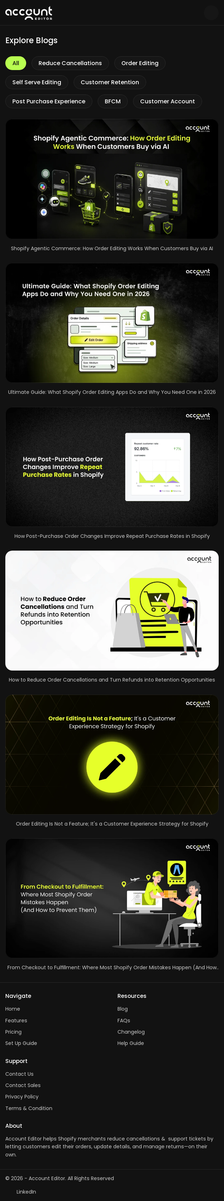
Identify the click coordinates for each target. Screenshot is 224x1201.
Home (12, 1008)
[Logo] (102, 13)
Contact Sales (23, 1085)
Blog (122, 1008)
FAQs (123, 1020)
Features (16, 1020)
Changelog (131, 1031)
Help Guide (130, 1043)
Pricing (13, 1031)
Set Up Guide (21, 1043)
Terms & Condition (28, 1108)
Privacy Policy (22, 1096)
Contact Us (19, 1074)
